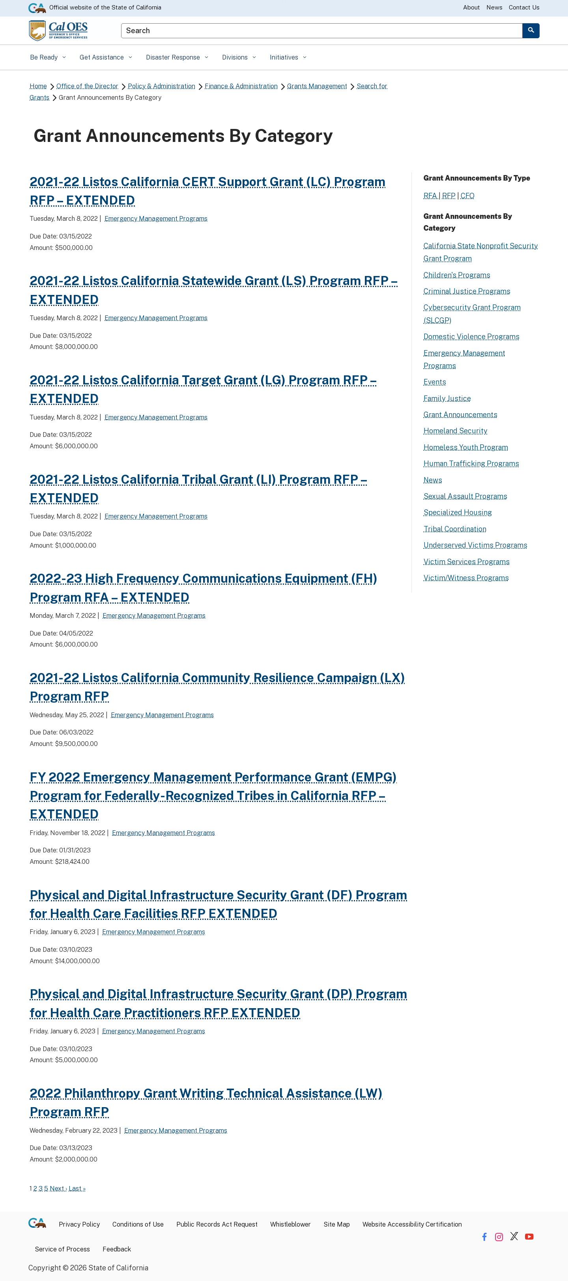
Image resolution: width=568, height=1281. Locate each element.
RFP (449, 196)
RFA (431, 196)
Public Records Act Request (217, 1224)
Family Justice (447, 398)
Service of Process (62, 1249)
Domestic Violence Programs (471, 336)
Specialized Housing (458, 512)
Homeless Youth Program (466, 447)
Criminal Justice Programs (467, 291)
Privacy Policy (79, 1224)
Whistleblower (290, 1224)
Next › (58, 1188)
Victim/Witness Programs (466, 578)
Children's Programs (457, 275)
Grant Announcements (460, 414)
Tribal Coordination (455, 529)
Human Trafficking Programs (471, 463)
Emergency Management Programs (156, 218)
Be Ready (44, 57)
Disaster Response (174, 57)
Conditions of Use (138, 1224)
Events (435, 382)
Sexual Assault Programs (465, 496)
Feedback (117, 1249)
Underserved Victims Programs (475, 545)
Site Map (336, 1224)
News (494, 7)
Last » (77, 1188)
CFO (468, 196)
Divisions (235, 57)
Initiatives (285, 57)
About (471, 7)
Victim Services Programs (467, 562)
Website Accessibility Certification (412, 1224)
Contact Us (524, 7)
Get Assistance (102, 57)
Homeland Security (456, 431)
